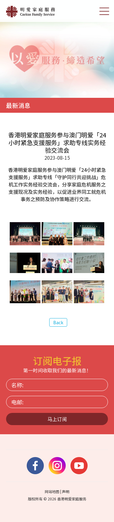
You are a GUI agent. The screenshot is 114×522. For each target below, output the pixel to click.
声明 (65, 491)
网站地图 (52, 491)
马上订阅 (57, 419)
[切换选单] (104, 11)
